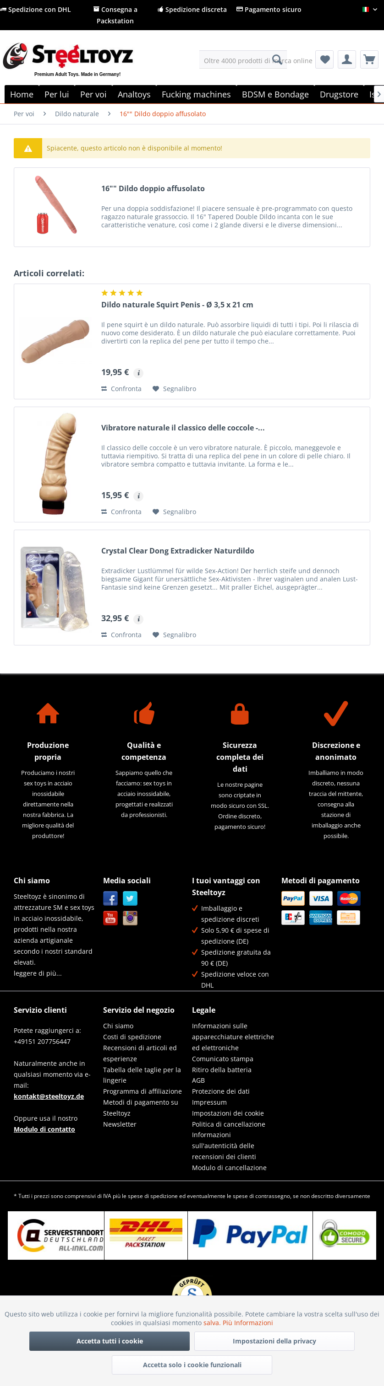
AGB (198, 1080)
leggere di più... (38, 973)
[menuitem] (243, 59)
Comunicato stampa (222, 1058)
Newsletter (120, 1124)
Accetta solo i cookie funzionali (192, 1364)
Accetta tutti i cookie (110, 1341)
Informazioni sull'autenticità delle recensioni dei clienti (224, 1145)
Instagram (130, 918)
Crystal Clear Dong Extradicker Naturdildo (177, 551)
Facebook (110, 898)
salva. (213, 1322)
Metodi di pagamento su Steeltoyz (140, 1107)
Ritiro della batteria (222, 1069)
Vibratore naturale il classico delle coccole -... (183, 428)
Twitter (130, 898)
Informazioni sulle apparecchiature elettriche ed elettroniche (233, 1036)
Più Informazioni (248, 1322)
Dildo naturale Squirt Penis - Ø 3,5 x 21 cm (177, 305)
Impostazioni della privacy (274, 1341)
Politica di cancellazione (228, 1124)
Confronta (121, 388)
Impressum (209, 1102)
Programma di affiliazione (142, 1091)
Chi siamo (118, 1025)
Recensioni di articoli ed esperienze (140, 1053)
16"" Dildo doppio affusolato (153, 188)
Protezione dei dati (221, 1091)
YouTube (110, 918)
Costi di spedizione (132, 1036)
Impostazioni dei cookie (228, 1113)
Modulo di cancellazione (229, 1167)
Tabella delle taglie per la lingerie (142, 1075)
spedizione (164, 1196)
